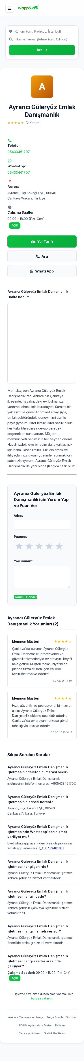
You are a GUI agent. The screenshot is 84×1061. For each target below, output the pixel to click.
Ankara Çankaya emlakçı (25, 1017)
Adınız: (19, 515)
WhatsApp (42, 271)
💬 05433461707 (51, 848)
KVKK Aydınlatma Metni (35, 1025)
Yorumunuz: (23, 561)
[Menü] (9, 8)
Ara (42, 256)
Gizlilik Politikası (54, 1033)
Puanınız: (21, 536)
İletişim (60, 1025)
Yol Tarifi (42, 241)
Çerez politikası (29, 1033)
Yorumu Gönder (25, 597)
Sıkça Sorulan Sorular (61, 1017)
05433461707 (18, 152)
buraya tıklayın (41, 998)
